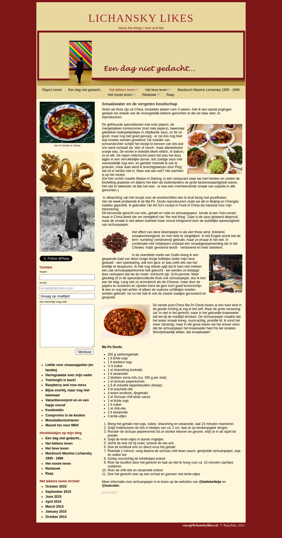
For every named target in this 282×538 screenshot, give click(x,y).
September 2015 (58, 500)
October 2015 (56, 495)
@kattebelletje (210, 482)
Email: (43, 282)
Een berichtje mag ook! (53, 301)
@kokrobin (110, 486)
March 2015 (54, 515)
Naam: (44, 271)
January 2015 (56, 520)
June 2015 (53, 505)
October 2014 (56, 525)
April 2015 (53, 510)
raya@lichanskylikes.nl (200, 533)
